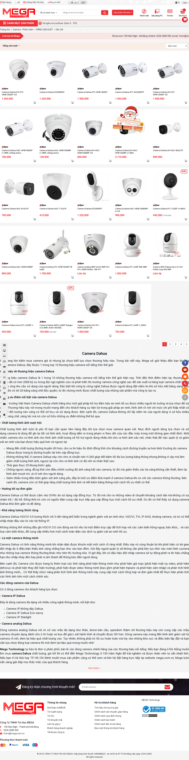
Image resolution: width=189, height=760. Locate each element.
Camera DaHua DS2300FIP (89, 208)
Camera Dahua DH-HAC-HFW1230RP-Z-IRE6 (126, 151)
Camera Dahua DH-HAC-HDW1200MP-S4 (88, 151)
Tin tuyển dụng (54, 712)
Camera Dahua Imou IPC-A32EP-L (17, 325)
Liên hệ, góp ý (53, 724)
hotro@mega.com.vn (14, 733)
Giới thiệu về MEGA (56, 707)
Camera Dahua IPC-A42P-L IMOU (130, 325)
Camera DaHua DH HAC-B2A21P (168, 150)
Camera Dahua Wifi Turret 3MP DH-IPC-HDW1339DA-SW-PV (93, 268)
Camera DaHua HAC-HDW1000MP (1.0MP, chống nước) (55, 151)
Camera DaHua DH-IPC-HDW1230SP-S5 (88, 326)
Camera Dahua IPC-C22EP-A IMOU (169, 208)
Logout (185, 2)
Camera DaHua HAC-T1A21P (53, 208)
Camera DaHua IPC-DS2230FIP (129, 92)
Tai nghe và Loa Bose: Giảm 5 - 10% (59, 23)
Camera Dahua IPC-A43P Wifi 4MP (131, 267)
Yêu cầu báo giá (77, 2)
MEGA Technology (151, 700)
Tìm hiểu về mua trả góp (106, 707)
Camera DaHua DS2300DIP (52, 92)
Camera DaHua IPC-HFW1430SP (92, 92)
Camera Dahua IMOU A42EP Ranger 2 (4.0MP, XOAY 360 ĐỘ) (56, 326)
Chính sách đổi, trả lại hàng (107, 724)
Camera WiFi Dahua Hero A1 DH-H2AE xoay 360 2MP (168, 268)
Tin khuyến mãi (54, 720)
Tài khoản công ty (56, 732)
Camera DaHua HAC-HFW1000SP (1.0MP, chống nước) (17, 151)
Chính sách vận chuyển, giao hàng (111, 712)
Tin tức (50, 716)
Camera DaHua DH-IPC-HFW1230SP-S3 (164, 93)
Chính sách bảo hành (104, 720)
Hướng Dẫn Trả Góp (33, 2)
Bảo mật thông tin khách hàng (109, 728)
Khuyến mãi (53, 2)
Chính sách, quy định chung (107, 716)
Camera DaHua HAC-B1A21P (15, 208)
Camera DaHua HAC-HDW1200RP (17, 267)
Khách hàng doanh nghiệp (60, 728)
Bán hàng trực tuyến (10, 2)
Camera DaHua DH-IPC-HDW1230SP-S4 (13, 93)
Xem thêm (94, 668)
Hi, (179, 2)
